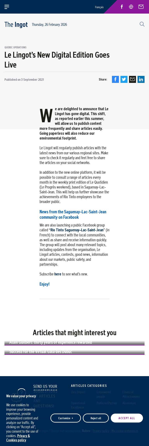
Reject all (96, 416)
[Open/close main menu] (9, 7)
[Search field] (142, 24)
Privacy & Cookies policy (18, 435)
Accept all (127, 416)
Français (99, 7)
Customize (65, 416)
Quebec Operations (15, 47)
